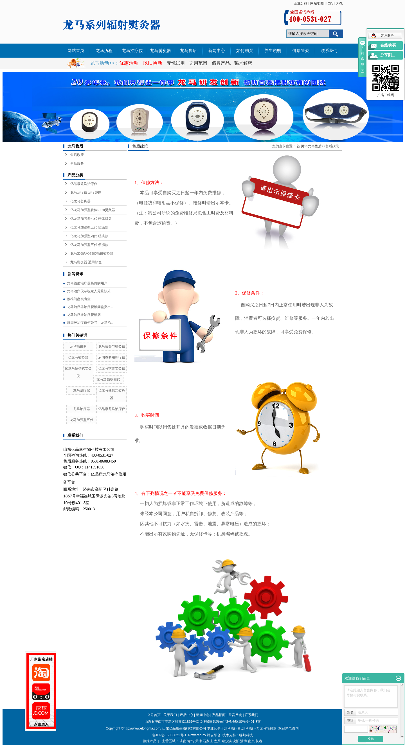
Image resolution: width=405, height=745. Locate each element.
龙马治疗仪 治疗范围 (86, 192)
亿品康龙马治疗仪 (83, 184)
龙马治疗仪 (132, 50)
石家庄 (208, 741)
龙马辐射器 (78, 346)
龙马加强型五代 (81, 420)
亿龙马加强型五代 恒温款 (89, 227)
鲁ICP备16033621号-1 (169, 735)
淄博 (243, 741)
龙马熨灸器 (160, 50)
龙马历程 (104, 50)
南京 (251, 741)
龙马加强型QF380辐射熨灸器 (91, 253)
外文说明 (76, 64)
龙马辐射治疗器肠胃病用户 (87, 283)
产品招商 (219, 715)
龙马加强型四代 (108, 379)
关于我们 (170, 715)
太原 (217, 741)
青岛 (190, 741)
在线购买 (388, 45)
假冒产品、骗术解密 (232, 63)
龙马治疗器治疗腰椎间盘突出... (90, 307)
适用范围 (198, 63)
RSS (330, 3)
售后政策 (77, 155)
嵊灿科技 (246, 735)
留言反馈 (235, 715)
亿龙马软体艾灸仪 (111, 368)
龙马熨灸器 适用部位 (86, 262)
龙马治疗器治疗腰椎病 (84, 315)
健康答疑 (300, 50)
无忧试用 (176, 63)
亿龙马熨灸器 (80, 201)
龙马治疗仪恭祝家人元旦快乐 (89, 291)
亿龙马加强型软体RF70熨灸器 (92, 210)
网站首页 (76, 50)
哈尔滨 (227, 741)
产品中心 (186, 715)
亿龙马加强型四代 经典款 (89, 236)
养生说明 (272, 50)
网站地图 (317, 3)
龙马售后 (188, 50)
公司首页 (154, 715)
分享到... (387, 55)
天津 (198, 741)
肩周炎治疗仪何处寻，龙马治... (90, 323)
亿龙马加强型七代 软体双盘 (91, 219)
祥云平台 (213, 735)
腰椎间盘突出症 (79, 299)
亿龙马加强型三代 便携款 (89, 245)
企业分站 (300, 3)
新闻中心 (216, 50)
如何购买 (244, 50)
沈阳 (236, 741)
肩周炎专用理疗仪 (111, 357)
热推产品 (149, 741)
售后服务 (77, 164)
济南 (183, 741)
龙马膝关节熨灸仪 (111, 346)
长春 (259, 741)
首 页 (300, 146)
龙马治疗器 (81, 409)
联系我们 (329, 50)
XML (339, 3)
